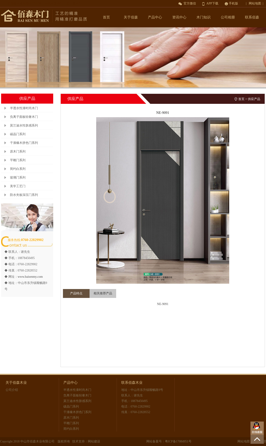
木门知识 (203, 17)
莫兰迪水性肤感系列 (24, 125)
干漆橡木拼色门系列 (24, 143)
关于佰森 (131, 17)
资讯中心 (179, 17)
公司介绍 (12, 390)
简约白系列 (17, 169)
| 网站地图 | (255, 3)
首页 (106, 17)
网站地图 (243, 441)
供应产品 (254, 99)
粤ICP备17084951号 (178, 441)
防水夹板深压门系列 (24, 195)
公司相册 (228, 17)
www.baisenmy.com (30, 276)
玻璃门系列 (17, 177)
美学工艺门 (17, 186)
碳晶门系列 (17, 134)
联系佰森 (252, 17)
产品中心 (155, 17)
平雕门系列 (17, 160)
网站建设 (94, 441)
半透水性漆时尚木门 (24, 108)
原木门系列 (17, 151)
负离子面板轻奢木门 (24, 117)
